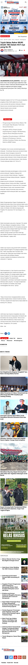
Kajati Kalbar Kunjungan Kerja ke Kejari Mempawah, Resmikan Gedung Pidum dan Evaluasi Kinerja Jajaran (11, 604)
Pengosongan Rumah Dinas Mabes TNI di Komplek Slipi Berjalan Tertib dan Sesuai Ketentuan (14, 125)
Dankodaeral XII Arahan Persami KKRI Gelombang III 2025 (10, 577)
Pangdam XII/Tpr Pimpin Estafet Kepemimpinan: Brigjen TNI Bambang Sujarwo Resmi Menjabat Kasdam (14, 131)
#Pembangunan (18, 340)
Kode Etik (10, 662)
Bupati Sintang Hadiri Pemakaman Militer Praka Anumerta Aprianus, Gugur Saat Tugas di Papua (13, 508)
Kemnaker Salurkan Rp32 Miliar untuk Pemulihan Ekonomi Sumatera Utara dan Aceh (13, 417)
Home (1, 39)
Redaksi (3, 662)
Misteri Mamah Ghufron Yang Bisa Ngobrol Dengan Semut (11, 559)
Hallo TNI (5, 39)
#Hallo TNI (12, 338)
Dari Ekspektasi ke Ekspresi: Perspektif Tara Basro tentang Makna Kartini (13, 372)
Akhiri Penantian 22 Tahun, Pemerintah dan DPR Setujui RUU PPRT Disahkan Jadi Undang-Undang (14, 394)
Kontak (16, 662)
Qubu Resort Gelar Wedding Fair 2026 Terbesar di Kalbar (10, 568)
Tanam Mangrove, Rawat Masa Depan (11, 637)
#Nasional (9, 340)
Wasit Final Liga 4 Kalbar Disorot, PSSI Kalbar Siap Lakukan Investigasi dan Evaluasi (9, 621)
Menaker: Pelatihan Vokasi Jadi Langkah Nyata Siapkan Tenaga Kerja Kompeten (12, 439)
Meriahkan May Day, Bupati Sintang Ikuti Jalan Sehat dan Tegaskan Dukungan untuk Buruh (13, 473)
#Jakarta (19, 338)
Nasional (17, 39)
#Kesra (3, 340)
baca (21, 50)
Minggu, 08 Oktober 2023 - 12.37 (10, 51)
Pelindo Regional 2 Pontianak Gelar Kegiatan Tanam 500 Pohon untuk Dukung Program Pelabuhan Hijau (11, 612)
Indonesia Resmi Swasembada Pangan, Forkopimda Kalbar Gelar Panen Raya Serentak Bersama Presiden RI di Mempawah (11, 630)
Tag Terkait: (4, 338)
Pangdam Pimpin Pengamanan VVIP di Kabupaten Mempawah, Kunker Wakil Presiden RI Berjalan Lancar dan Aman (11, 587)
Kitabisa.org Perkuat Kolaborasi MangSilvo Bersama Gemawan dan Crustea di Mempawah (11, 596)
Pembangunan (23, 39)
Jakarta (9, 39)
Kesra (13, 39)
